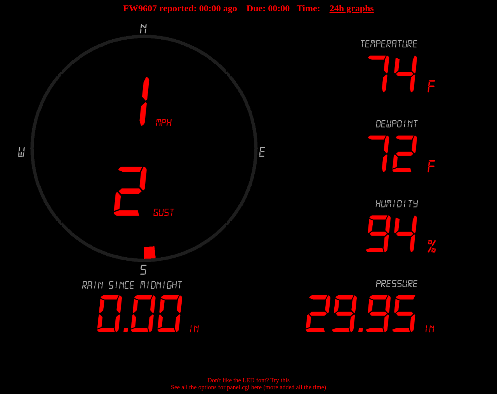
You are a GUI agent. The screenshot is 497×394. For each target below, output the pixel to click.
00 (204, 8)
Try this (280, 380)
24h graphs (352, 8)
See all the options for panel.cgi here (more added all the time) (248, 387)
